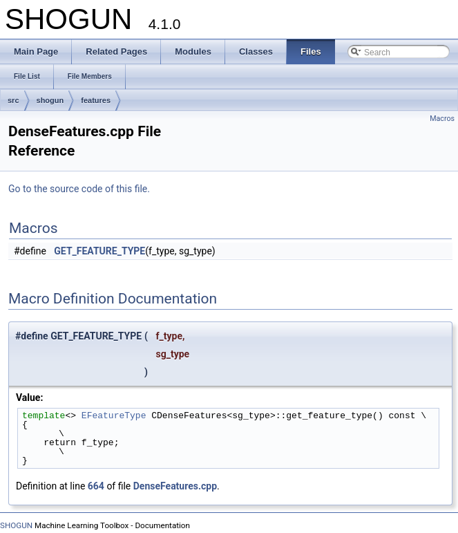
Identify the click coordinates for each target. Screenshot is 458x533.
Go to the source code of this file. (79, 188)
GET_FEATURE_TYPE (99, 250)
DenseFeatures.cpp (175, 486)
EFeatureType (114, 415)
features (96, 100)
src (13, 100)
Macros (442, 118)
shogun (50, 100)
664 (96, 486)
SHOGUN (16, 525)
